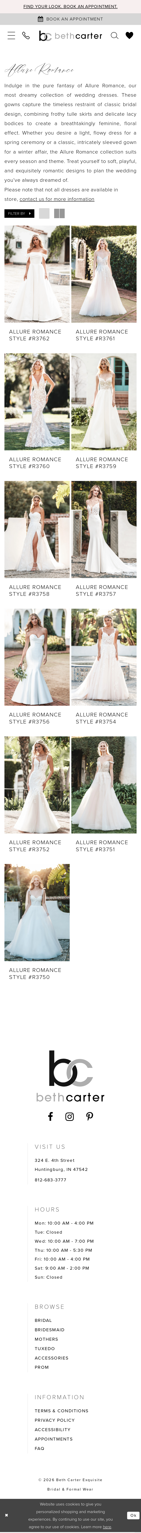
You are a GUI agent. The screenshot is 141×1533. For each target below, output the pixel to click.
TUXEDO (45, 1349)
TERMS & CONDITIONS (62, 1412)
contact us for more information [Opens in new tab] (57, 199)
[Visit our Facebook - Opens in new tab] (50, 1118)
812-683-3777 (51, 1181)
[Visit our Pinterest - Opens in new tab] (89, 1118)
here (107, 1528)
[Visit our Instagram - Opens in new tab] (69, 1118)
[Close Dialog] (6, 1516)
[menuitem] (11, 36)
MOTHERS (46, 1340)
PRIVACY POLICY (55, 1421)
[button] (11, 36)
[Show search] (115, 36)
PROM (42, 1368)
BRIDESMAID (50, 1330)
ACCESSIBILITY (53, 1430)
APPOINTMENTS (54, 1440)
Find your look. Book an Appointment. (70, 6)
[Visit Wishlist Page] (129, 36)
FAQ (40, 1449)
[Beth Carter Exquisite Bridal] (70, 36)
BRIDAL (43, 1321)
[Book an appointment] (71, 19)
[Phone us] (26, 36)
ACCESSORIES (52, 1359)
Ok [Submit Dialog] (133, 1516)
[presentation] (37, 274)
